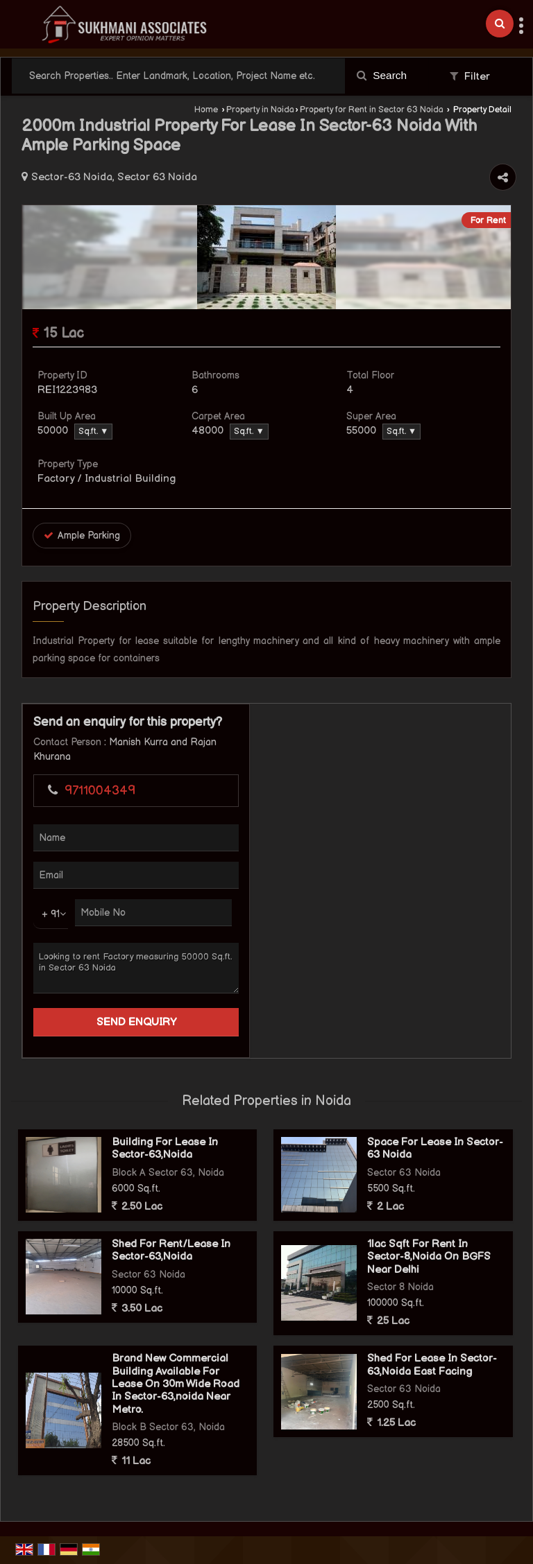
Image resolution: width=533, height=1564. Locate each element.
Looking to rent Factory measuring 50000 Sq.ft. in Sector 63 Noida (136, 968)
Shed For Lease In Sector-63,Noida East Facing (432, 1365)
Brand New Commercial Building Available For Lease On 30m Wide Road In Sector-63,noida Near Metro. (175, 1384)
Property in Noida (260, 110)
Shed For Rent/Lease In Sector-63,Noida (171, 1250)
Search (382, 75)
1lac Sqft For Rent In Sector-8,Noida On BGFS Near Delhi (429, 1256)
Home (206, 110)
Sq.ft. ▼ (93, 431)
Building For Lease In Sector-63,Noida (165, 1148)
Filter (470, 76)
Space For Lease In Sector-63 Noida (435, 1148)
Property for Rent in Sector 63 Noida (371, 110)
